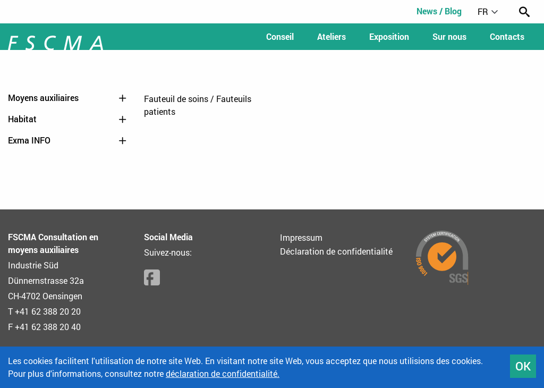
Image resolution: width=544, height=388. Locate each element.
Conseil (280, 36)
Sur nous (449, 36)
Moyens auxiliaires (68, 97)
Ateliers (331, 36)
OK (523, 366)
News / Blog (439, 10)
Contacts (507, 36)
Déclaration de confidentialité (336, 251)
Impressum (301, 237)
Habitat (68, 119)
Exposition (389, 36)
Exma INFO (68, 140)
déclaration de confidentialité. (222, 373)
